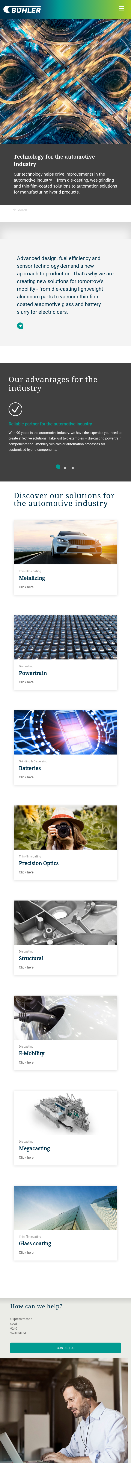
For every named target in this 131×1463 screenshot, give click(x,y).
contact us (65, 1348)
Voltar (20, 209)
